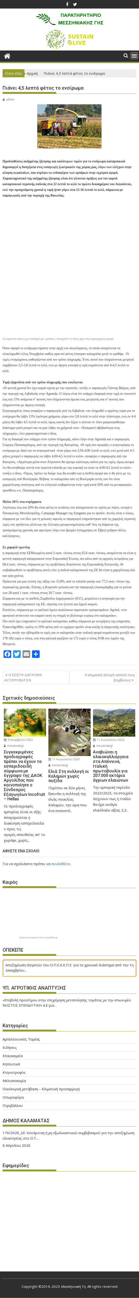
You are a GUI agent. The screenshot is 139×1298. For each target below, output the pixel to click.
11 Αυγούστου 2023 (64, 759)
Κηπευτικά (11, 1064)
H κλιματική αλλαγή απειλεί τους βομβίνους (110, 677)
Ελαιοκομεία (13, 1055)
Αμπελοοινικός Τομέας (21, 1039)
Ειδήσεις (10, 1047)
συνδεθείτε (60, 863)
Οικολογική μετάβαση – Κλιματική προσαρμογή (41, 1089)
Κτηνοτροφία (14, 1072)
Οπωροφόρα (13, 1097)
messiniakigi (13, 746)
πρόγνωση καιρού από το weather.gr (38, 937)
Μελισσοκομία (14, 1080)
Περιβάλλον (13, 1105)
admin (8, 99)
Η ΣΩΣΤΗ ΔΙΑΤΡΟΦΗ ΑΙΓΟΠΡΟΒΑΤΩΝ (23, 677)
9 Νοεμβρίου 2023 (18, 740)
